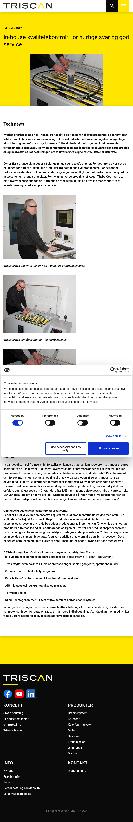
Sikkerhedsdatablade (17, 794)
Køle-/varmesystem (80, 724)
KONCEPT (13, 705)
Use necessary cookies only (66, 448)
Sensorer (74, 736)
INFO (8, 762)
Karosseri (74, 719)
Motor (72, 730)
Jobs (6, 782)
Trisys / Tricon (12, 730)
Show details (113, 435)
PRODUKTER (80, 705)
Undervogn (75, 747)
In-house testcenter (16, 719)
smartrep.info (12, 724)
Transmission (76, 742)
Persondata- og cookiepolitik (21, 788)
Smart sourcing (13, 713)
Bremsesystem (77, 713)
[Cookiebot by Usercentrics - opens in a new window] (113, 370)
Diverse (73, 753)
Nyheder (8, 770)
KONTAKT (78, 762)
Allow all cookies (108, 448)
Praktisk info (11, 776)
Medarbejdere (77, 770)
